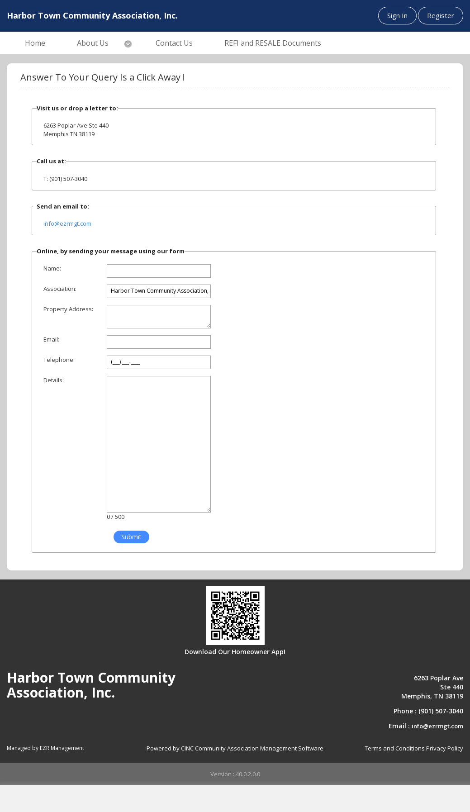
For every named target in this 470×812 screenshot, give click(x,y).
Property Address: (68, 309)
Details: (53, 380)
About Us (93, 43)
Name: (52, 268)
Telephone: (59, 360)
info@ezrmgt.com (67, 223)
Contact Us (174, 43)
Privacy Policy (444, 748)
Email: (51, 339)
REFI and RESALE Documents (272, 43)
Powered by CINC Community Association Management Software (235, 748)
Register (440, 15)
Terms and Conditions (395, 748)
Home (35, 43)
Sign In (397, 15)
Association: (59, 289)
